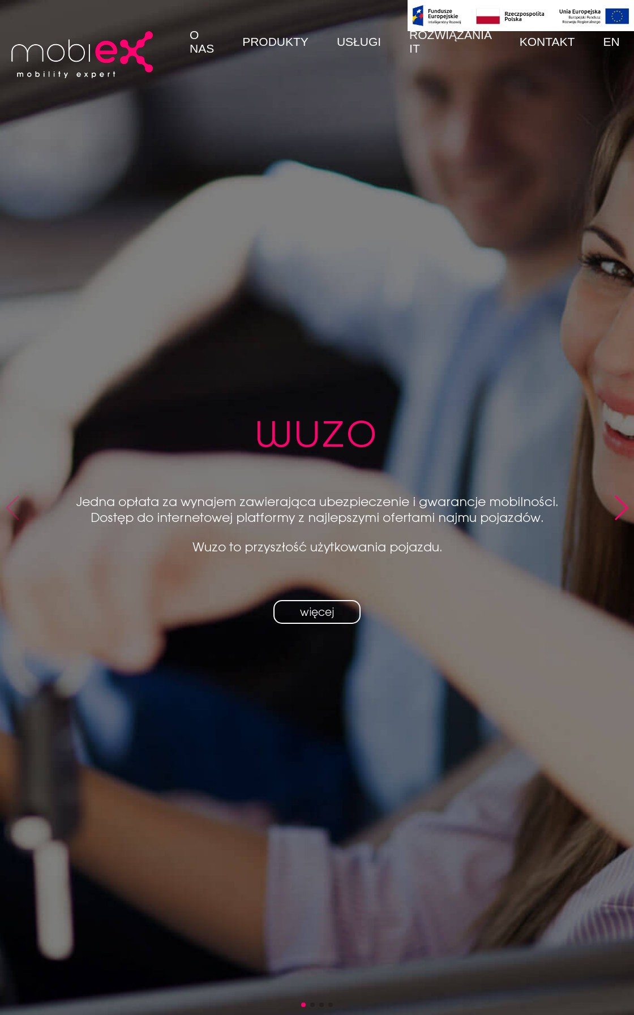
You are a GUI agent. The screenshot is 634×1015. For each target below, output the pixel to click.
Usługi (359, 41)
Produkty (275, 41)
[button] (303, 1005)
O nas (202, 41)
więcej (317, 612)
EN (611, 41)
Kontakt (547, 41)
